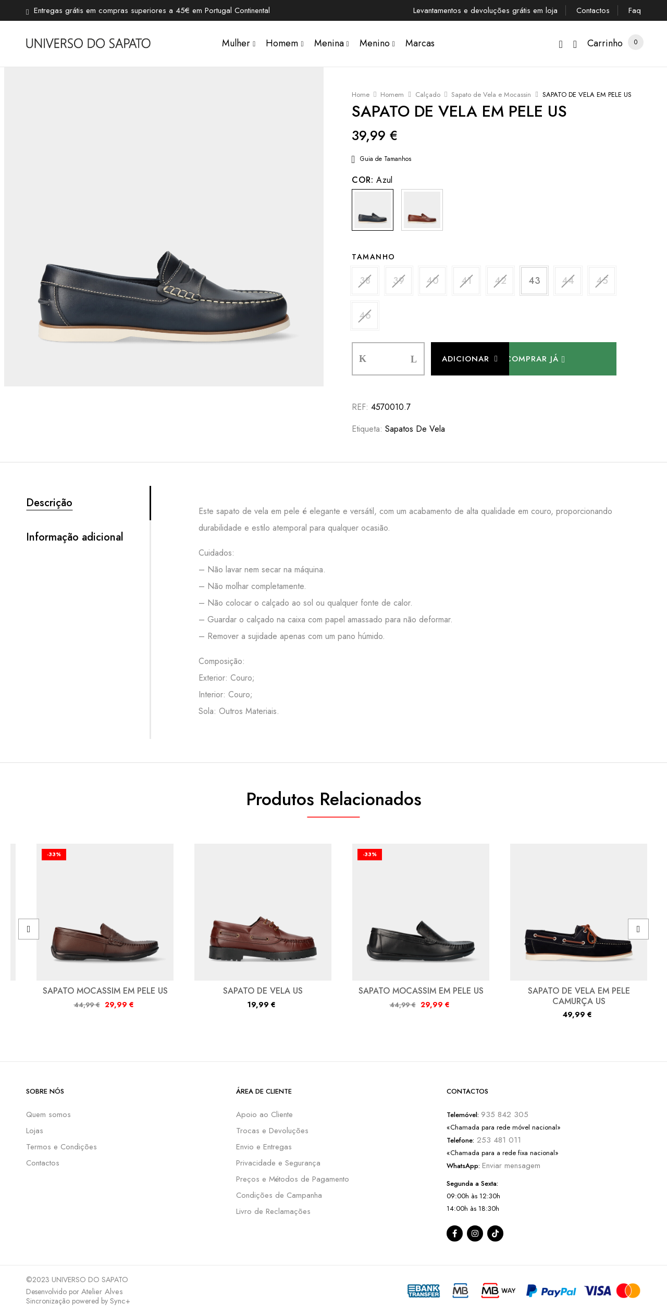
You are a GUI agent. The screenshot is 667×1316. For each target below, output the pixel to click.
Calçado (427, 94)
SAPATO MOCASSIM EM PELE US (105, 991)
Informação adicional (74, 537)
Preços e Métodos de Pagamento (292, 1179)
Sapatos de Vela (415, 429)
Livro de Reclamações (273, 1211)
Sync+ (120, 1301)
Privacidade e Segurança (278, 1163)
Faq (634, 10)
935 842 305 (504, 1114)
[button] (605, 43)
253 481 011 (497, 1140)
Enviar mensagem (511, 1165)
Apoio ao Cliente (264, 1114)
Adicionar (465, 359)
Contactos (593, 10)
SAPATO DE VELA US (263, 991)
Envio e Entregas (264, 1146)
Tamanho (374, 257)
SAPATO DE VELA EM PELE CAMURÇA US (579, 996)
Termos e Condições (61, 1146)
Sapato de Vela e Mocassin (491, 94)
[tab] (88, 503)
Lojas (34, 1130)
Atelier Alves (102, 1291)
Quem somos (48, 1114)
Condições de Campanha (279, 1195)
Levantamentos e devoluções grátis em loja (485, 10)
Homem (392, 94)
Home (360, 94)
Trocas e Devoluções (272, 1130)
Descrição (49, 503)
